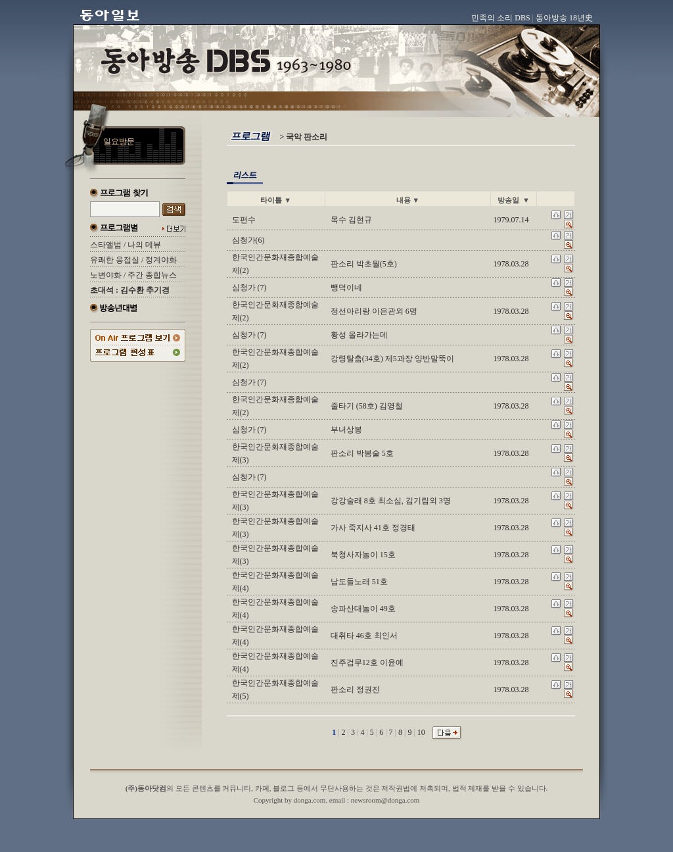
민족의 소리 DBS (500, 17)
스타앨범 (106, 244)
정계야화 (161, 259)
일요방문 (119, 141)
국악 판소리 (306, 136)
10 (421, 732)
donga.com (310, 800)
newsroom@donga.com (385, 800)
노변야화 (106, 275)
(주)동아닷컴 (146, 788)
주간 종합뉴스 (152, 275)
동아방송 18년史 (564, 17)
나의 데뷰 (144, 244)
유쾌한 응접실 (114, 259)
